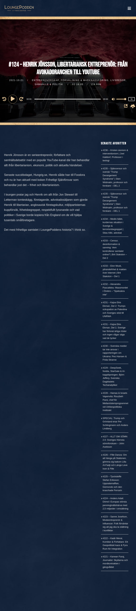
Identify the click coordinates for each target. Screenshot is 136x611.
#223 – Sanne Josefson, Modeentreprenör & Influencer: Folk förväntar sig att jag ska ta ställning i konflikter (115, 523)
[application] (68, 98)
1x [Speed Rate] (131, 99)
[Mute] (113, 99)
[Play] (13, 98)
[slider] (121, 102)
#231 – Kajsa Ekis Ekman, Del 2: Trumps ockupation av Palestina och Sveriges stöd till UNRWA (115, 309)
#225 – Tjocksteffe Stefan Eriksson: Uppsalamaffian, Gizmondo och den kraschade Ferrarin (112, 483)
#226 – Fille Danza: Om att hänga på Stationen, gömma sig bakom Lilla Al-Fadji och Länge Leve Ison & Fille (115, 461)
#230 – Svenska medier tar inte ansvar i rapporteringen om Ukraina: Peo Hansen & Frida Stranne (115, 353)
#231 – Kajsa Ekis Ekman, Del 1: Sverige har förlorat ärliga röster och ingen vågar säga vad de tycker (115, 331)
